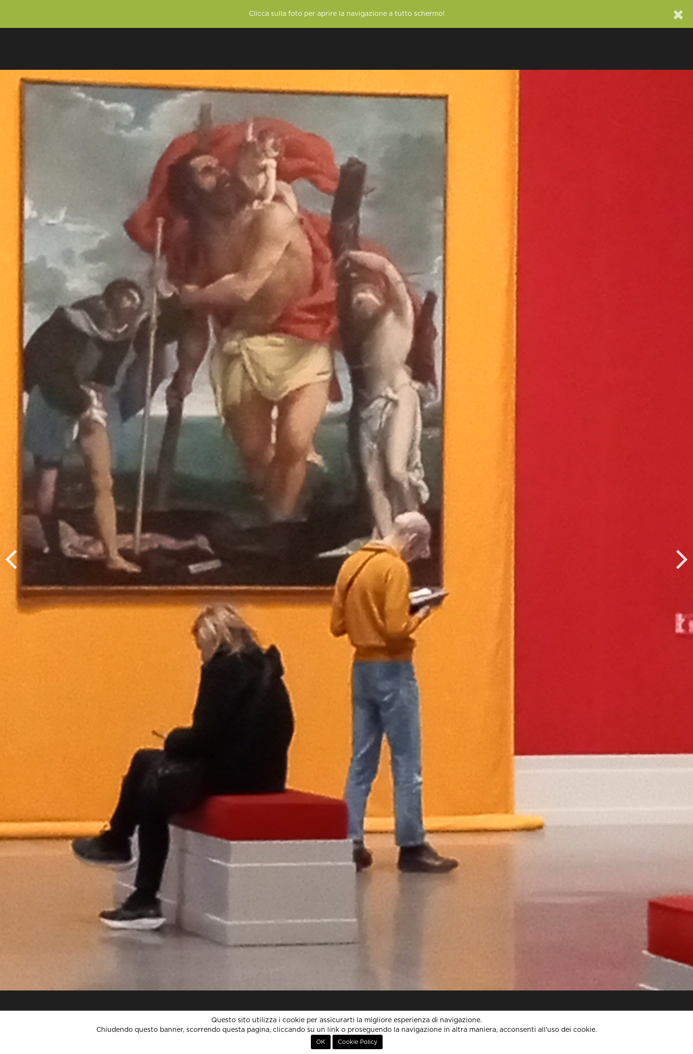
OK (320, 1042)
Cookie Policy (357, 1042)
